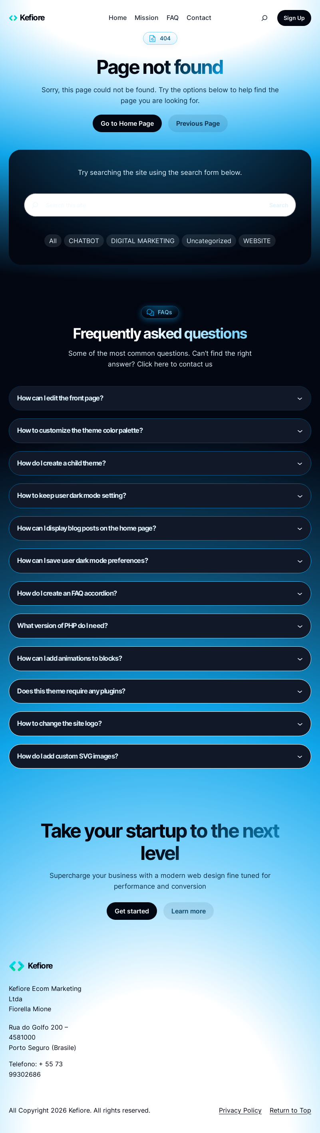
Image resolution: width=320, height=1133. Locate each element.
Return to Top (290, 1110)
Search (278, 205)
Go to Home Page (127, 123)
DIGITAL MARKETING (143, 241)
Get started (132, 911)
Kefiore (32, 17)
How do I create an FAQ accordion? (67, 593)
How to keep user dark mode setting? (71, 495)
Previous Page (198, 123)
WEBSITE (257, 241)
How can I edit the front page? (60, 398)
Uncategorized (209, 241)
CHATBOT (84, 241)
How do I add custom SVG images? (67, 756)
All (53, 241)
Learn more (188, 911)
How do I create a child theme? (61, 463)
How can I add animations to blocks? (69, 658)
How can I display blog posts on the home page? (86, 528)
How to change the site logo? (59, 723)
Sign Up (294, 17)
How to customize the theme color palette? (80, 430)
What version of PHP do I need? (62, 626)
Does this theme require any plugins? (71, 691)
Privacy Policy (240, 1110)
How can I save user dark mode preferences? (82, 561)
